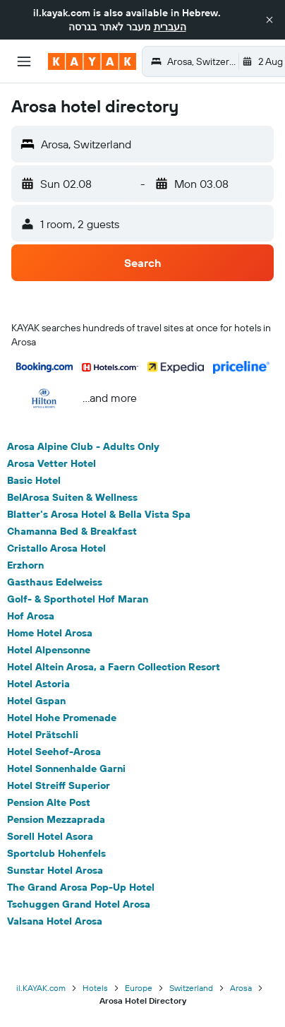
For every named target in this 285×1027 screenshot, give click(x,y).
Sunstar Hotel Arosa (55, 870)
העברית (170, 26)
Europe (138, 988)
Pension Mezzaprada (56, 819)
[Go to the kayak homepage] (92, 61)
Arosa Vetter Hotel (51, 463)
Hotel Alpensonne (48, 649)
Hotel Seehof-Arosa (54, 751)
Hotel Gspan (36, 700)
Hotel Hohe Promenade (61, 717)
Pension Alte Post (48, 802)
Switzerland (191, 988)
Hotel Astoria (38, 683)
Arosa (241, 988)
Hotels (95, 988)
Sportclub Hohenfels (56, 853)
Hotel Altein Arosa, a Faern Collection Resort (113, 666)
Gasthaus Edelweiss (54, 582)
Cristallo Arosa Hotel (56, 548)
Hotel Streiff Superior (58, 785)
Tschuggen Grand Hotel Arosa (78, 904)
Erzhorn (25, 565)
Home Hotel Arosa (49, 633)
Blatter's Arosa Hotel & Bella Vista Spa (98, 514)
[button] (269, 19)
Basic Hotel (34, 480)
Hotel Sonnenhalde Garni (66, 768)
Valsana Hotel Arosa (54, 921)
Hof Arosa (30, 616)
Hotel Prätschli (42, 734)
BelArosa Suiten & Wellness (72, 497)
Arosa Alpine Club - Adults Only (83, 446)
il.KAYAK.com (41, 988)
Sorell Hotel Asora (50, 836)
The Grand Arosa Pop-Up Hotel (80, 887)
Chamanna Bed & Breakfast (72, 531)
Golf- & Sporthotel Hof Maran (77, 599)
